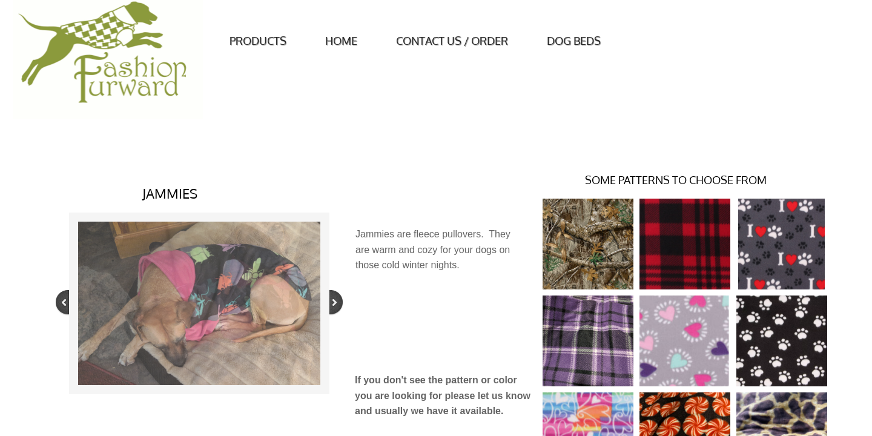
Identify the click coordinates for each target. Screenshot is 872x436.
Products (258, 40)
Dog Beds (574, 40)
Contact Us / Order (452, 40)
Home (341, 40)
